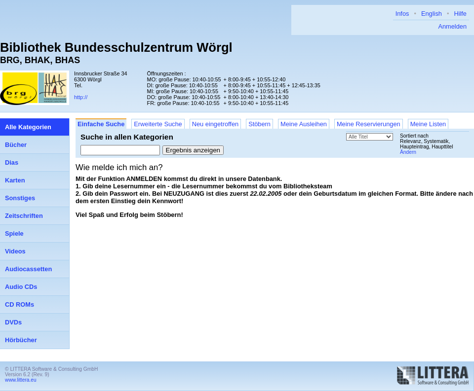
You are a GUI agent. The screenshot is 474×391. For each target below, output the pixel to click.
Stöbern (259, 124)
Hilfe (460, 13)
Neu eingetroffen (215, 124)
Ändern (408, 152)
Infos (402, 13)
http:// (80, 97)
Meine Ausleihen (303, 124)
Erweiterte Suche (158, 124)
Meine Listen (428, 124)
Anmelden (452, 26)
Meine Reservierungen (368, 124)
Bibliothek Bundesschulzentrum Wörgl (116, 47)
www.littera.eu (21, 380)
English (431, 13)
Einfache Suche (101, 124)
